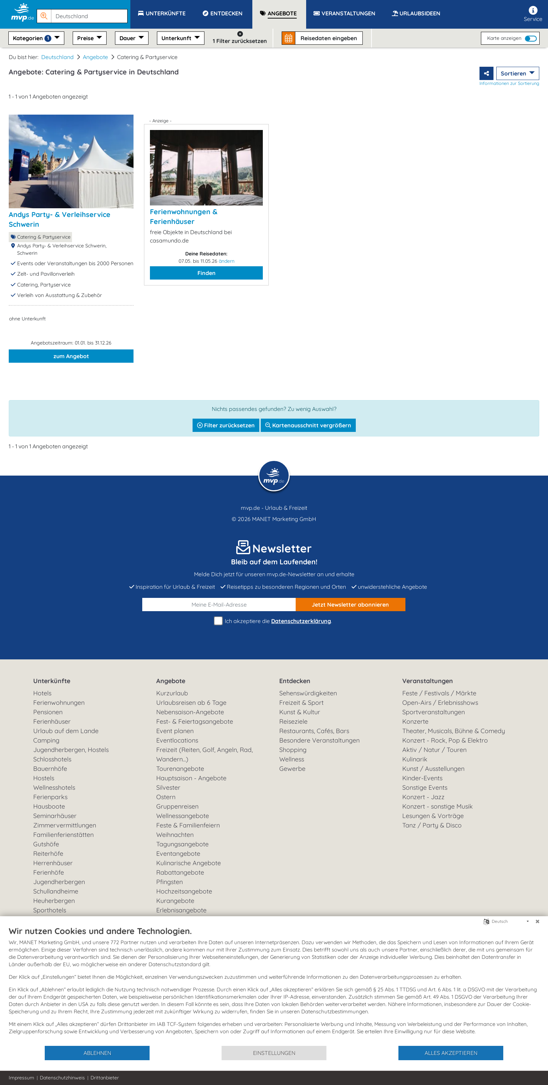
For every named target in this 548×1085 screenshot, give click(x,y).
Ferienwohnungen (59, 703)
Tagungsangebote (182, 844)
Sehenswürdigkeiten (308, 693)
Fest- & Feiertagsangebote (194, 721)
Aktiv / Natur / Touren (434, 750)
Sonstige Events (424, 787)
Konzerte (415, 721)
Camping (46, 740)
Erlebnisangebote (181, 910)
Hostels (43, 778)
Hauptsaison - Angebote (191, 778)
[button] (83, 13)
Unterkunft (177, 38)
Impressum (21, 1078)
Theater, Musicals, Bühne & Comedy (453, 731)
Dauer (128, 38)
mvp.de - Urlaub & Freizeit (274, 507)
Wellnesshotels (54, 787)
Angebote (95, 56)
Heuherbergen (54, 901)
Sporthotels (49, 910)
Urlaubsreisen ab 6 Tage (191, 703)
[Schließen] (537, 921)
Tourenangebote (180, 769)
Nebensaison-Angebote (190, 712)
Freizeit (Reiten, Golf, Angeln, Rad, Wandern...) (204, 754)
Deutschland (57, 56)
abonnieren (350, 604)
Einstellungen (274, 1052)
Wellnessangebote (182, 816)
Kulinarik (414, 759)
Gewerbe (292, 769)
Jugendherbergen (59, 882)
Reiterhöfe (48, 853)
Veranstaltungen (427, 681)
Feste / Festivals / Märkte (439, 693)
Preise (86, 38)
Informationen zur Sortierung (509, 83)
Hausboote (49, 806)
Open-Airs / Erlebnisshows (440, 703)
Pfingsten (169, 882)
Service (533, 14)
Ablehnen (97, 1052)
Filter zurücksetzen (226, 425)
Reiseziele (293, 721)
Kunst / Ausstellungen (433, 769)
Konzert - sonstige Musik (437, 806)
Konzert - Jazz (423, 797)
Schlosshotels (52, 759)
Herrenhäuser (53, 863)
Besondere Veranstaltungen (319, 740)
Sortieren (514, 73)
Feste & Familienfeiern (188, 825)
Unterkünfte (51, 681)
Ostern (165, 797)
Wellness (291, 759)
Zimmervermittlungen (64, 825)
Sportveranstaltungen (433, 712)
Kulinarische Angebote (188, 863)
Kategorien (33, 38)
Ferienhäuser (52, 721)
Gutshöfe (46, 844)
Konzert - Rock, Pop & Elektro (445, 740)
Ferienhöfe (48, 872)
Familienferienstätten (63, 835)
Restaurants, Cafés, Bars (314, 731)
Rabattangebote (180, 872)
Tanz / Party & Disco (432, 825)
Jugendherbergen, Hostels (71, 750)
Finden (206, 272)
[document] (274, 985)
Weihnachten (175, 835)
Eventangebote (178, 853)
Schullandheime (55, 891)
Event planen (175, 731)
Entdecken (294, 681)
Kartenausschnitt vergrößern (308, 425)
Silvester (168, 787)
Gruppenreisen (177, 806)
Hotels (42, 693)
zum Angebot (71, 356)
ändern (227, 261)
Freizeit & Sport (301, 703)
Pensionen (48, 712)
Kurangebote (175, 901)
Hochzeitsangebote (184, 891)
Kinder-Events (422, 778)
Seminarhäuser (55, 816)
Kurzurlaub (172, 693)
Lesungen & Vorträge (433, 816)
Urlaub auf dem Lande (66, 731)
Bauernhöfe (50, 769)
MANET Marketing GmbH (284, 518)
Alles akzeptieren (451, 1052)
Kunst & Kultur (299, 712)
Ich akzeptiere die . (274, 621)
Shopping (293, 750)
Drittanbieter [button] (105, 1078)
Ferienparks (50, 797)
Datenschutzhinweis (62, 1078)
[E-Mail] (219, 604)
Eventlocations (177, 740)
